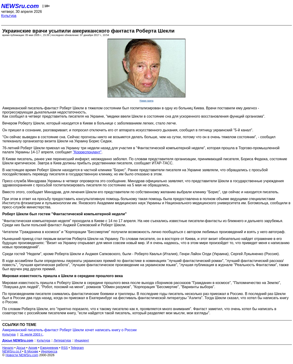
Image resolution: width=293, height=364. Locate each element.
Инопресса (49, 351)
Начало (8, 348)
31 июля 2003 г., (31, 334)
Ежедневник (49, 348)
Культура (8, 16)
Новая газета (146, 100)
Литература (62, 340)
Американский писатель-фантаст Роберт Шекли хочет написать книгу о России (69, 330)
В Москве (31, 351)
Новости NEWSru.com (21, 355)
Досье (20, 348)
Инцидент (81, 340)
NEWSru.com (20, 6)
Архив (32, 348)
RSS (64, 348)
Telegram (77, 348)
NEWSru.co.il (11, 351)
